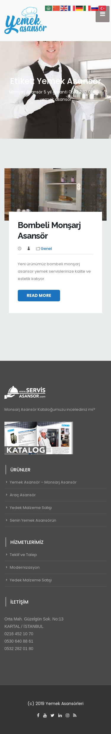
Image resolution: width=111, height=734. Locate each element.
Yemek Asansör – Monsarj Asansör (43, 482)
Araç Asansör (23, 495)
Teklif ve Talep (23, 554)
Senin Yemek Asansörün (33, 520)
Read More (39, 295)
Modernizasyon (25, 567)
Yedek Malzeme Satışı (31, 507)
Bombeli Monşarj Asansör (49, 230)
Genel (46, 248)
